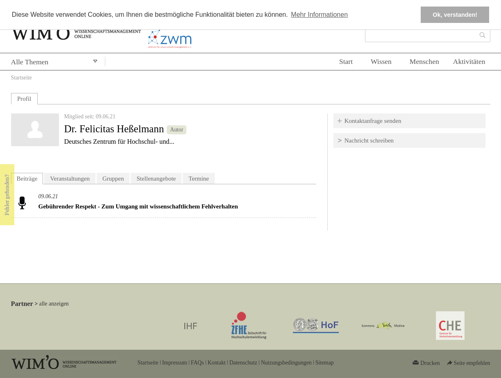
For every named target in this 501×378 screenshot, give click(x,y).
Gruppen (113, 178)
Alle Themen (30, 62)
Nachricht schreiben (369, 140)
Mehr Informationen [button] (319, 14)
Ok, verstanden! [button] (455, 14)
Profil (24, 98)
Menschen (424, 61)
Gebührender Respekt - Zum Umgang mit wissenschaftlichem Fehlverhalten (138, 206)
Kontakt (217, 363)
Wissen (381, 61)
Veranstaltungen (70, 178)
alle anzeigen (54, 304)
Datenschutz (243, 363)
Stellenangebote (156, 178)
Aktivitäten (469, 61)
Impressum (174, 363)
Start (346, 61)
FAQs (197, 363)
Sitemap (324, 363)
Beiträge (30, 177)
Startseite (21, 78)
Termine (198, 178)
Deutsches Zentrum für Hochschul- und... (119, 141)
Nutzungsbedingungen (286, 363)
